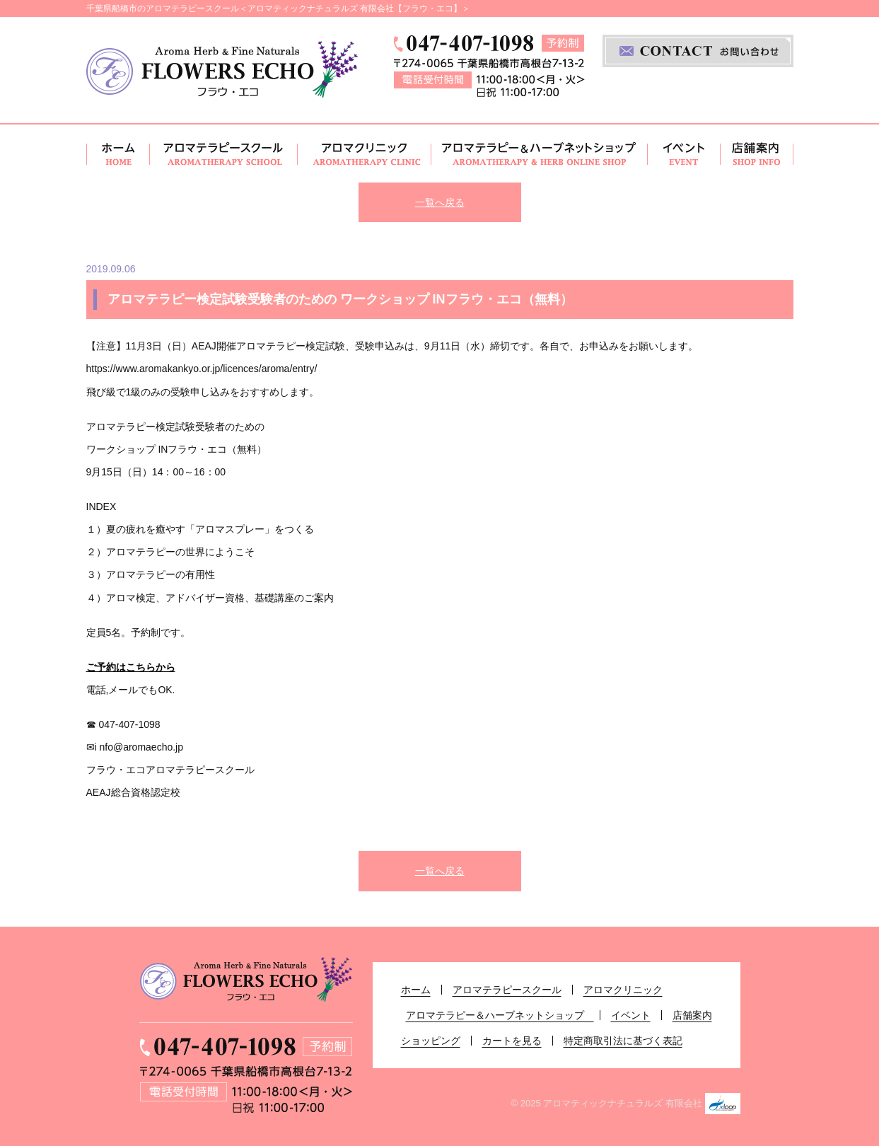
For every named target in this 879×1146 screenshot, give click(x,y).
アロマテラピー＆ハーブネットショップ (539, 154)
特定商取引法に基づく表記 (623, 1040)
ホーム (118, 154)
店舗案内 (757, 154)
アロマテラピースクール (224, 154)
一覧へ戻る (440, 202)
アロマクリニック (364, 154)
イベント (684, 154)
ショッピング (430, 1040)
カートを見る (512, 1040)
